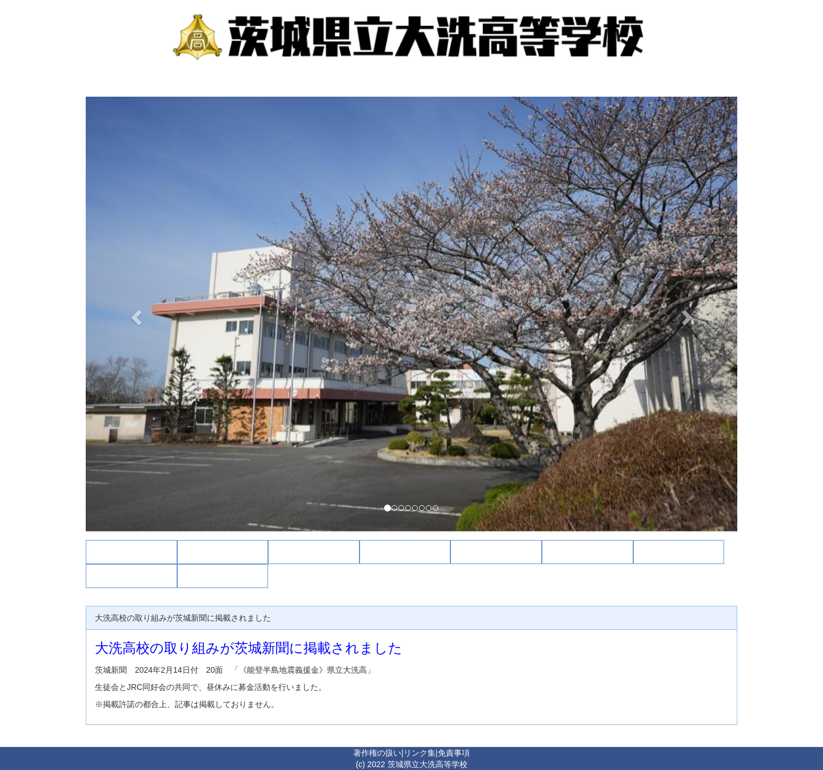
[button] (134, 314)
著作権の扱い (377, 752)
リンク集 (419, 752)
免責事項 (454, 752)
